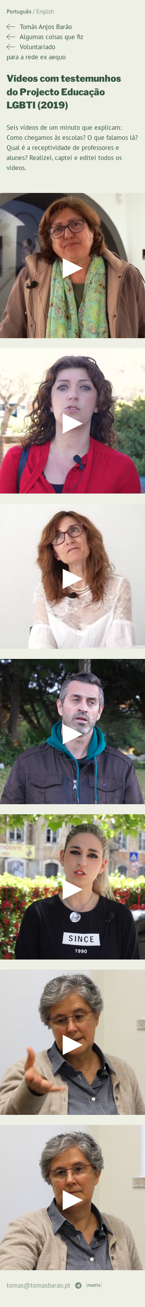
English (45, 11)
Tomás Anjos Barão (46, 26)
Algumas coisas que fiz (52, 37)
